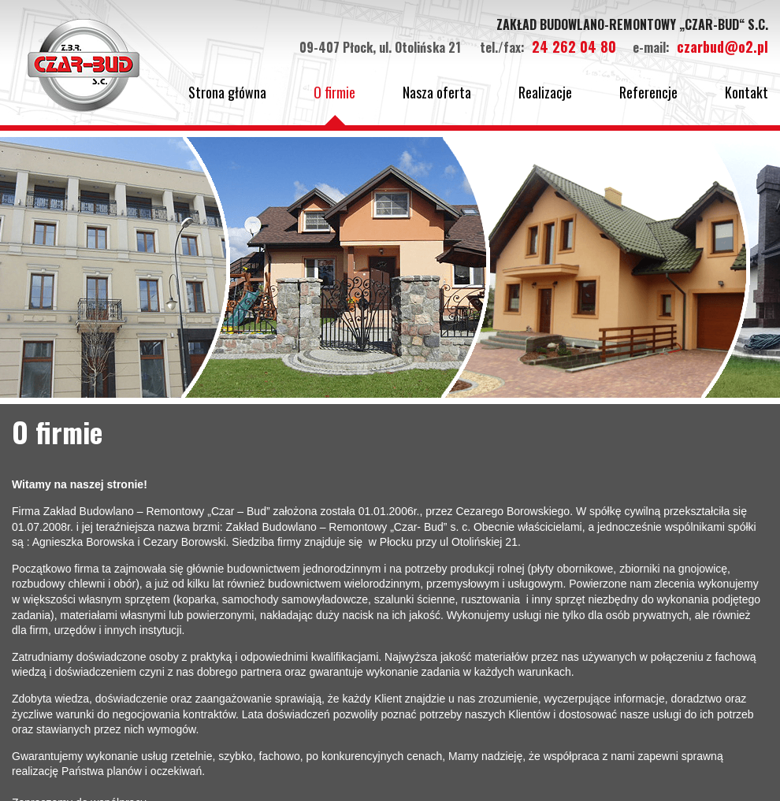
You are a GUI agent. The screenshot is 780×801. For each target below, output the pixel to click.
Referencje (648, 92)
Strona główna (227, 92)
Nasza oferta (437, 92)
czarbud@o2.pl (722, 46)
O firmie (334, 92)
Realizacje (545, 92)
